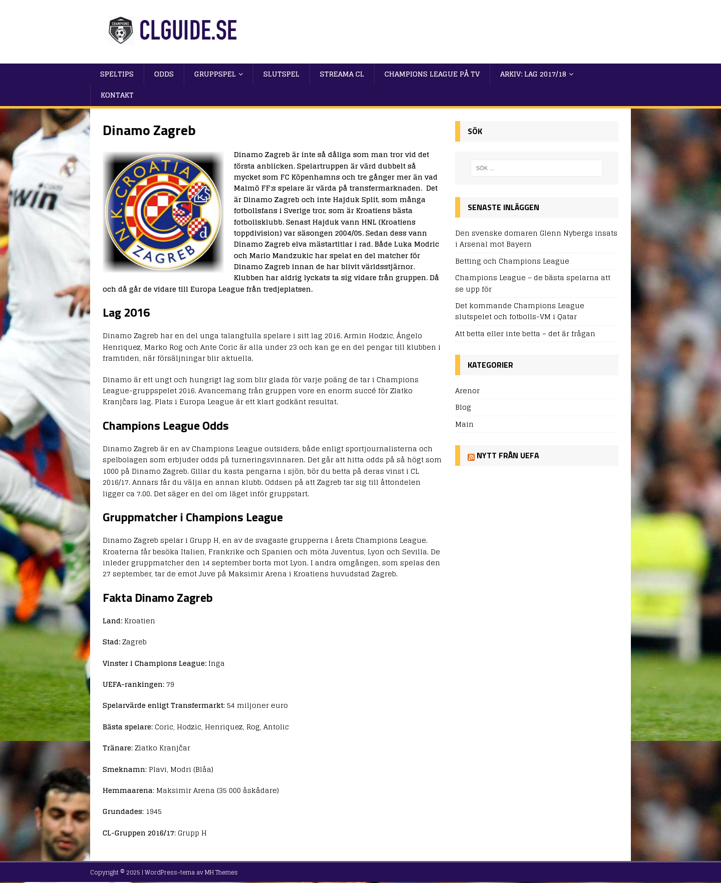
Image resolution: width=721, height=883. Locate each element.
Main (464, 424)
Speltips (117, 74)
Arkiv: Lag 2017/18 (533, 74)
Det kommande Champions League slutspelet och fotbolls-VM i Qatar (519, 311)
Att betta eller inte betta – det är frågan (525, 333)
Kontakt (117, 95)
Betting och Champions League (512, 261)
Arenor (467, 391)
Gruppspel (215, 74)
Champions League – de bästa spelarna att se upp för (532, 283)
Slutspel (281, 74)
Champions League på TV (432, 74)
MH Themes (221, 872)
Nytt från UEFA (508, 455)
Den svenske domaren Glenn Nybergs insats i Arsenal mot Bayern (536, 238)
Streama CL (342, 74)
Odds (164, 74)
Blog (463, 407)
